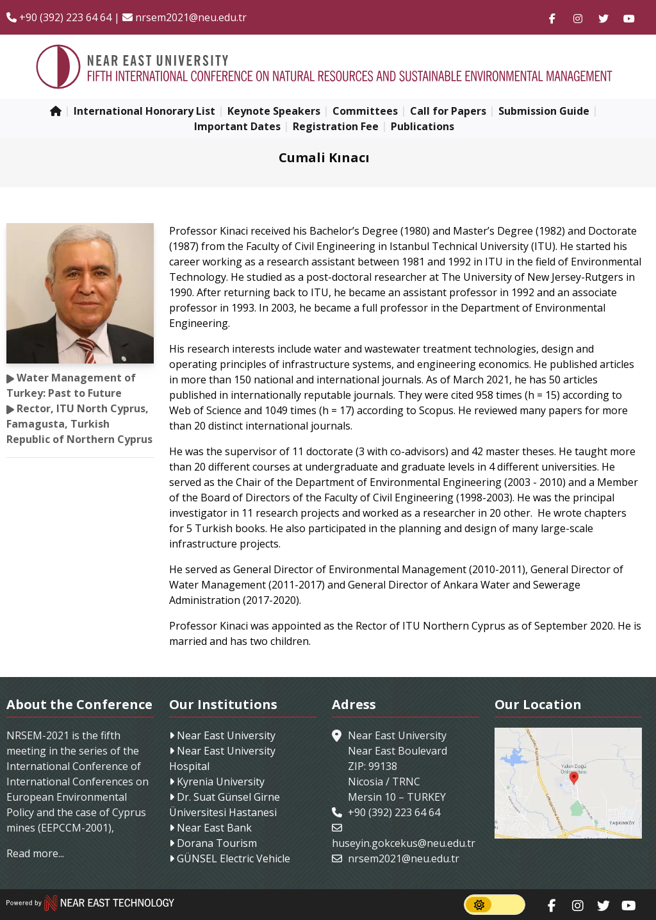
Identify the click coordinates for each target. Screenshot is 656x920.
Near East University (224, 735)
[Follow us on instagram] (578, 17)
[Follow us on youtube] (629, 17)
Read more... (35, 853)
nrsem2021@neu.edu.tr (184, 17)
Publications (422, 126)
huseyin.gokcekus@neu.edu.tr (403, 843)
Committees (365, 111)
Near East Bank (213, 828)
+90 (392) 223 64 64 (58, 17)
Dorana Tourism (215, 843)
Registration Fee (336, 126)
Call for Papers (448, 111)
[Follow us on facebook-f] (552, 17)
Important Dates (237, 126)
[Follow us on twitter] (603, 17)
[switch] (494, 904)
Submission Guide (543, 111)
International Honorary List (144, 111)
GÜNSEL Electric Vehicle (232, 858)
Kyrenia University (219, 781)
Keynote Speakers (273, 111)
